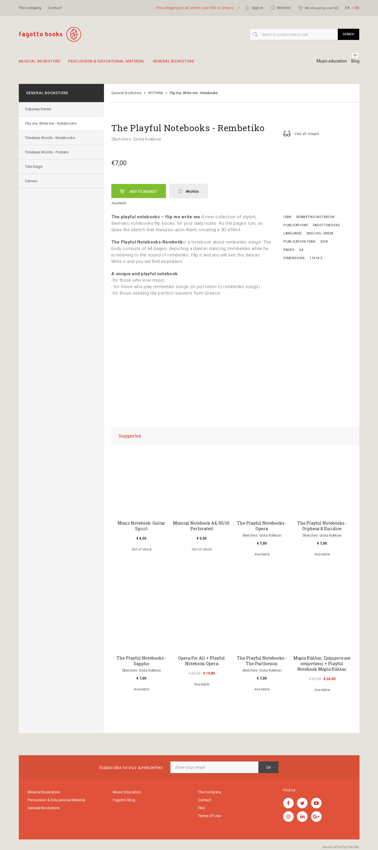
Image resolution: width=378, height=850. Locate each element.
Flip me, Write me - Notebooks (52, 123)
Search (348, 34)
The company (30, 8)
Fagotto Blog (124, 801)
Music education (329, 61)
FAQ (201, 809)
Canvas (32, 181)
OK (268, 767)
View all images (301, 133)
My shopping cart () (318, 7)
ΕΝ (357, 8)
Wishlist (280, 7)
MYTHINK (155, 93)
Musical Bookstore (42, 63)
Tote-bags (34, 166)
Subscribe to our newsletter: (131, 767)
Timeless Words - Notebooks (51, 138)
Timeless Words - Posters (48, 152)
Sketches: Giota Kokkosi (136, 139)
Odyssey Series (39, 109)
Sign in (254, 7)
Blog (355, 61)
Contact (55, 8)
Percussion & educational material (117, 63)
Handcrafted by (340, 847)
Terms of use (209, 818)
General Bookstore (193, 63)
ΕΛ (347, 8)
